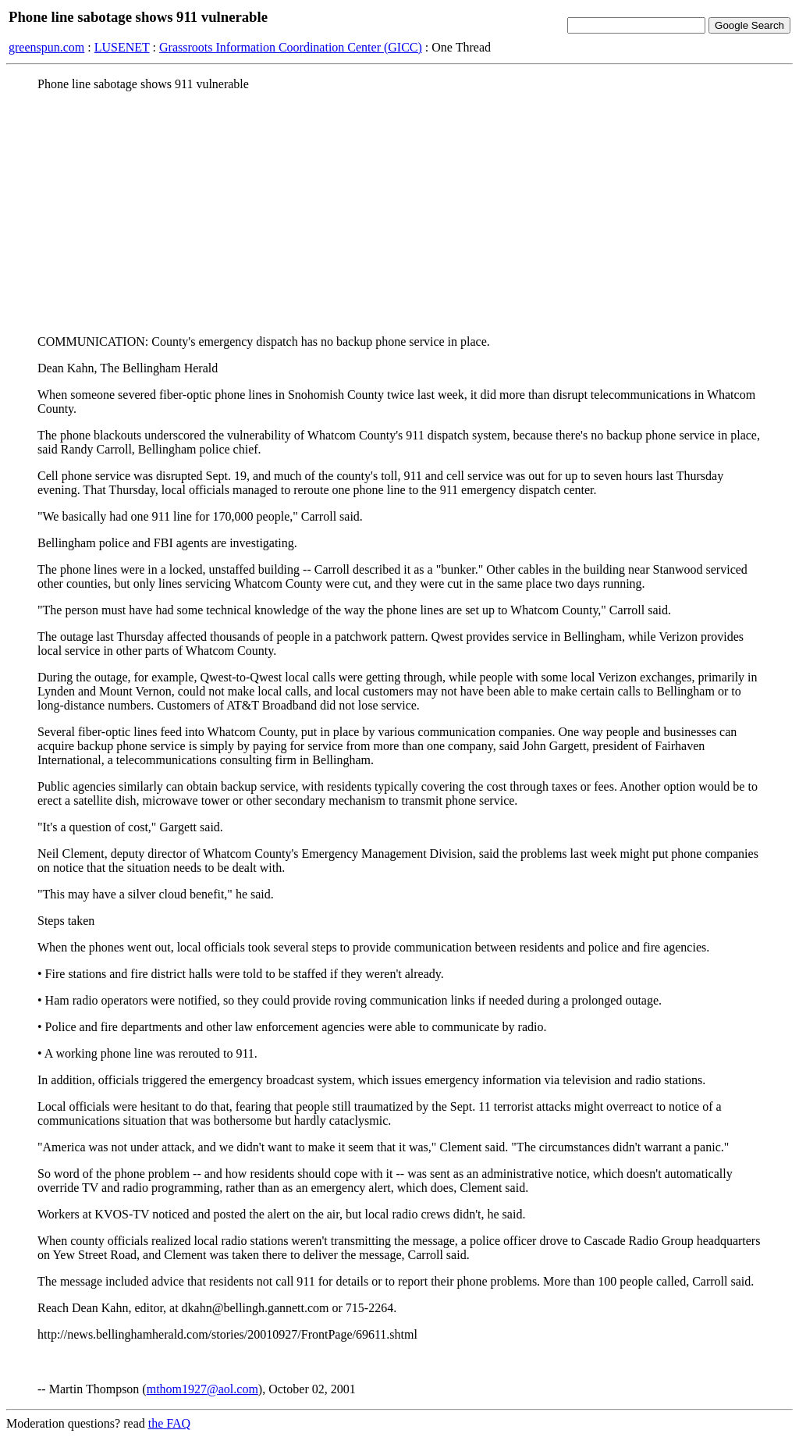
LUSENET (122, 47)
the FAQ (169, 1423)
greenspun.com (46, 47)
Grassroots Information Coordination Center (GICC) (290, 47)
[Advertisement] (399, 213)
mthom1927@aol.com (202, 1389)
